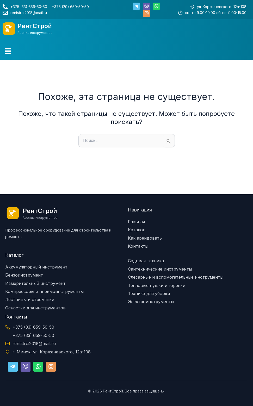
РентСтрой (34, 26)
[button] (8, 51)
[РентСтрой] (9, 28)
